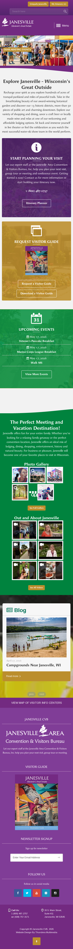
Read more (13, 676)
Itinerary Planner (36, 203)
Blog (16, 610)
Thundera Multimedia (46, 932)
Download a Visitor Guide (36, 293)
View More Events (36, 374)
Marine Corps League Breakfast (36, 352)
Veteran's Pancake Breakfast (36, 341)
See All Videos (36, 587)
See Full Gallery (37, 508)
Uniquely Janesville (38, 4)
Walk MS (36, 362)
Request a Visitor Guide (36, 283)
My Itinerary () (59, 4)
